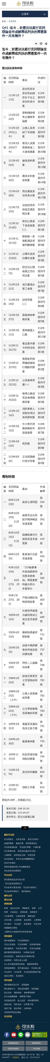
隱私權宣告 (36, 1043)
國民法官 (8, 895)
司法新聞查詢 (23, 940)
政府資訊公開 (19, 855)
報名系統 (17, 1008)
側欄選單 (4, 3)
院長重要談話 (31, 843)
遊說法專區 (8, 976)
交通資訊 (15, 1057)
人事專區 (37, 920)
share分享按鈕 (46, 44)
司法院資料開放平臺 (32, 972)
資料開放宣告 (13, 1043)
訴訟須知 (8, 992)
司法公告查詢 (9, 944)
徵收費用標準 (29, 992)
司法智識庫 (22, 944)
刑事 (6, 912)
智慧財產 (24, 912)
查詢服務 (8, 936)
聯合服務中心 (9, 988)
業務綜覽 (8, 903)
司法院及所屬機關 (12, 4)
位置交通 (31, 855)
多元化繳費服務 (10, 996)
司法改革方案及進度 (12, 887)
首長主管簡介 (33, 839)
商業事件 (33, 912)
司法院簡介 (8, 839)
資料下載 (8, 1008)
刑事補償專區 (9, 968)
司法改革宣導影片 (11, 891)
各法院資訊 (8, 859)
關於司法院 (9, 834)
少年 (40, 908)
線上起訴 (21, 1000)
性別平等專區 (9, 863)
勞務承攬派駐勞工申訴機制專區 (17, 867)
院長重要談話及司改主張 (14, 879)
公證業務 (17, 920)
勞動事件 (26, 908)
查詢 (46, 4)
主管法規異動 (35, 948)
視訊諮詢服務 (23, 988)
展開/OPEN (24, 828)
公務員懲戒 (20, 916)
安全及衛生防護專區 (12, 870)
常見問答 (8, 1016)
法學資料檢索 (35, 944)
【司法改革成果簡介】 (13, 883)
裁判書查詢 (8, 948)
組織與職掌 (8, 843)
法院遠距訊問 (9, 1000)
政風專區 (27, 924)
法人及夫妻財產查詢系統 (14, 964)
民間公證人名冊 (20, 960)
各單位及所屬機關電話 (25, 859)
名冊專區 (8, 960)
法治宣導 (17, 972)
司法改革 (8, 875)
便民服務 (8, 980)
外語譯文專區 (21, 948)
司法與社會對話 (29, 887)
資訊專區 (27, 920)
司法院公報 (36, 968)
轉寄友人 (41, 44)
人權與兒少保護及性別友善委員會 (18, 931)
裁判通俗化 (26, 891)
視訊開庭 (35, 988)
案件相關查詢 (9, 940)
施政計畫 (19, 843)
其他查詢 (19, 976)
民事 (6, 908)
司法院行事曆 (25, 847)
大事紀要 (37, 847)
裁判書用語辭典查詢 (12, 952)
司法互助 (37, 924)
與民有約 (17, 1004)
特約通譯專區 (33, 1000)
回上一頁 (36, 44)
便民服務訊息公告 (11, 984)
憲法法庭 (8, 899)
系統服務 (25, 984)
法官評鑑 (8, 920)
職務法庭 (31, 916)
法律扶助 (27, 1008)
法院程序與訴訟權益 (12, 1012)
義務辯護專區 (32, 964)
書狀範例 (17, 992)
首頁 (4, 21)
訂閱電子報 (28, 1004)
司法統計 (17, 924)
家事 (34, 908)
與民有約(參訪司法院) (26, 851)
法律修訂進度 (29, 952)
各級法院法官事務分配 (25, 956)
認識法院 (8, 1004)
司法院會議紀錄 (10, 847)
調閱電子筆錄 (25, 996)
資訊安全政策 (13, 1048)
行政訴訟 (14, 912)
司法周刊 (8, 972)
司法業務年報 (9, 851)
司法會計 (8, 924)
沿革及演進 (20, 839)
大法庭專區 (8, 916)
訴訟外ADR (15, 908)
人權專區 (8, 855)
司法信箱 (36, 1048)
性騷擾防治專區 (10, 928)
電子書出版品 (23, 968)
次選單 (25, 13)
